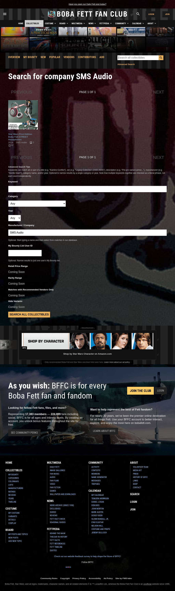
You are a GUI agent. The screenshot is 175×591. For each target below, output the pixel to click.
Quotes (53, 550)
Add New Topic (15, 541)
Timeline (12, 502)
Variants (12, 516)
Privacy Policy (79, 578)
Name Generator (99, 477)
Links (135, 480)
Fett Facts (55, 540)
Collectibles (34, 23)
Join (167, 14)
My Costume (14, 513)
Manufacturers (15, 488)
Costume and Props (100, 529)
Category (13, 196)
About (152, 23)
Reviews (12, 495)
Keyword (13, 181)
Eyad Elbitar (97, 522)
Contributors (87, 57)
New (43, 57)
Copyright (65, 578)
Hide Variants (15, 301)
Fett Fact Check (57, 519)
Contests (95, 470)
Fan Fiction (55, 487)
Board (64, 23)
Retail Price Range (18, 266)
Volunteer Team (140, 467)
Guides (53, 512)
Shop (135, 484)
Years (11, 498)
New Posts (13, 537)
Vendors (69, 57)
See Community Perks (24, 432)
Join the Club (140, 391)
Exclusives (55, 509)
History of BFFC (140, 477)
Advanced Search (126, 64)
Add (101, 57)
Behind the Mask (57, 533)
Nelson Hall (97, 526)
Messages (95, 480)
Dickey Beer (96, 515)
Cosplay (12, 523)
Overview (14, 57)
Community (122, 23)
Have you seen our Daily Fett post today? (87, 4)
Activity (95, 467)
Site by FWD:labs (124, 578)
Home (20, 23)
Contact (137, 487)
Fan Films (54, 480)
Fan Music (54, 474)
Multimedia (79, 23)
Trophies (95, 484)
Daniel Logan (97, 502)
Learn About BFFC (104, 431)
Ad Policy (108, 578)
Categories (13, 478)
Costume (51, 23)
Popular (54, 57)
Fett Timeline (56, 547)
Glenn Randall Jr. (100, 519)
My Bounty (30, 57)
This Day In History (58, 537)
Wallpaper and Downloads (63, 494)
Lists (10, 485)
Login (151, 14)
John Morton (97, 509)
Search (134, 494)
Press (135, 474)
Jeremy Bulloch (99, 532)
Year (10, 210)
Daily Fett (54, 467)
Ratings (11, 492)
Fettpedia (105, 23)
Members (95, 474)
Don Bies (95, 505)
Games (53, 491)
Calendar (138, 23)
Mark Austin (97, 512)
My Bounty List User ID (20, 245)
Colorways (13, 481)
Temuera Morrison (100, 498)
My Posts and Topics (18, 534)
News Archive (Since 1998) (62, 505)
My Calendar (97, 495)
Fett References (57, 543)
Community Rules (49, 578)
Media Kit (137, 470)
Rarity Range (15, 278)
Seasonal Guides (57, 522)
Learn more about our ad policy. (117, 362)
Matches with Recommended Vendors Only (31, 289)
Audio (52, 477)
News (93, 23)
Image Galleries (57, 470)
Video (52, 484)
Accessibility (95, 578)
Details (11, 520)
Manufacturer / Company (21, 225)
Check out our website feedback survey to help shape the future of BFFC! (87, 556)
